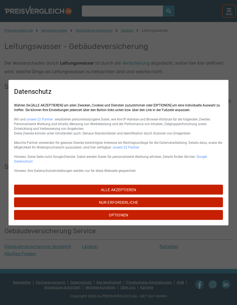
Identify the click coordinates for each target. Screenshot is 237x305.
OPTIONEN (118, 215)
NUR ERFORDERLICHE (118, 202)
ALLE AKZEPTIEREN (118, 189)
